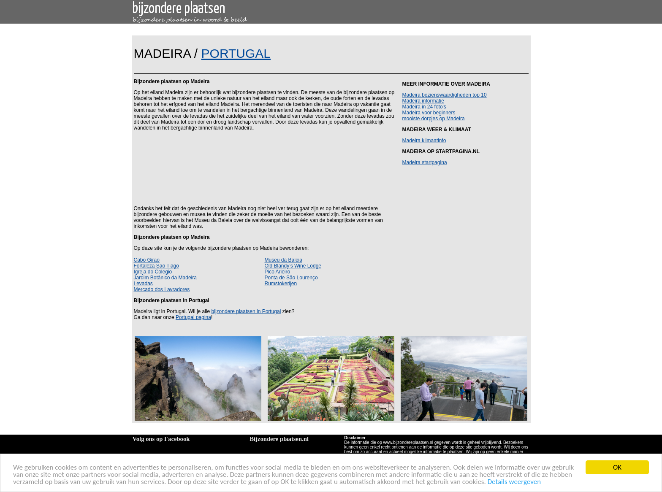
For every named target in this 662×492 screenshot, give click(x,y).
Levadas (143, 284)
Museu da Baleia (283, 260)
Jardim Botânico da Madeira (165, 278)
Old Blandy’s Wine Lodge (293, 266)
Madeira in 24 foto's (424, 107)
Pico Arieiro (277, 272)
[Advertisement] (263, 167)
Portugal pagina (193, 317)
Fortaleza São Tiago (156, 266)
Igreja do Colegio (153, 272)
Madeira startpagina (424, 162)
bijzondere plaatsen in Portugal (246, 311)
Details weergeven (514, 482)
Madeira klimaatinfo (424, 140)
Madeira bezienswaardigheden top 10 (444, 95)
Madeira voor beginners (429, 113)
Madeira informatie (423, 101)
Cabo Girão (147, 260)
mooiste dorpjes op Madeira (433, 119)
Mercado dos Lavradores (162, 289)
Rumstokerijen (281, 284)
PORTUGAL (236, 53)
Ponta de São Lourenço (291, 278)
